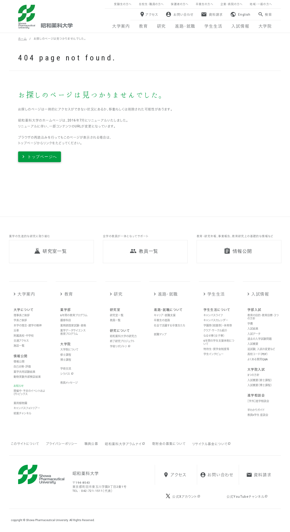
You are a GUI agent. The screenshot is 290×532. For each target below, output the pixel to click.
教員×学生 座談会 (257, 415)
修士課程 (65, 354)
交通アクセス (21, 340)
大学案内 (26, 294)
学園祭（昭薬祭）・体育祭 (217, 325)
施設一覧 (19, 345)
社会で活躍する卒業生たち (169, 325)
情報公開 (19, 361)
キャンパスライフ (213, 315)
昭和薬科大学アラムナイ (125, 444)
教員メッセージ (69, 382)
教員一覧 (115, 320)
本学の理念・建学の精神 (28, 325)
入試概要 (252, 344)
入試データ (253, 334)
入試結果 (252, 328)
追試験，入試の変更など (261, 349)
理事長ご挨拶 (22, 315)
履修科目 (65, 320)
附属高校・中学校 (24, 335)
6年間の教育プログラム (73, 315)
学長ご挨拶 (20, 320)
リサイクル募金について (211, 444)
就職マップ (160, 334)
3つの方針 (253, 375)
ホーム (22, 38)
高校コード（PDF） (257, 354)
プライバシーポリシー (62, 443)
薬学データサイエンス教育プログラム (73, 332)
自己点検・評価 (22, 366)
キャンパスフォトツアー (27, 408)
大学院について (69, 349)
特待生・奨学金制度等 (216, 349)
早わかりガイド (256, 410)
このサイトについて (25, 443)
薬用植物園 (20, 403)
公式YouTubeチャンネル (247, 496)
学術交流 (65, 368)
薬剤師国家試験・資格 (73, 325)
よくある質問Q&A (257, 359)
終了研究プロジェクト (122, 341)
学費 (250, 323)
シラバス (66, 374)
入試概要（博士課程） (259, 385)
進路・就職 (168, 294)
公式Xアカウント (186, 496)
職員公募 (91, 443)
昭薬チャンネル (22, 413)
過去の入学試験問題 (259, 339)
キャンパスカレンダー (215, 320)
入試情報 (260, 294)
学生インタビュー (213, 354)
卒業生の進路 (162, 320)
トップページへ (42, 156)
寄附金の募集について (169, 443)
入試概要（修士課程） (259, 380)
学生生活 (216, 294)
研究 (118, 294)
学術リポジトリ (120, 346)
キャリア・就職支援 (165, 315)
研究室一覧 (116, 315)
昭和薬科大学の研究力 (123, 336)
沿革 (16, 330)
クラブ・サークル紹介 (215, 330)
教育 (68, 294)
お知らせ (19, 386)
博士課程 (65, 359)
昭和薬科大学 (45, 17)
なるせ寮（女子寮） (214, 335)
